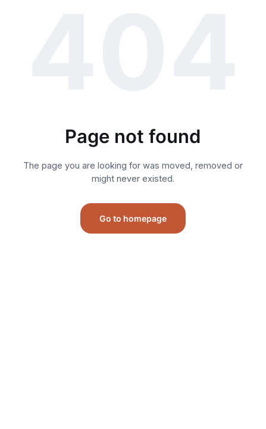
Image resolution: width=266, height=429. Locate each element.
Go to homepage (133, 218)
